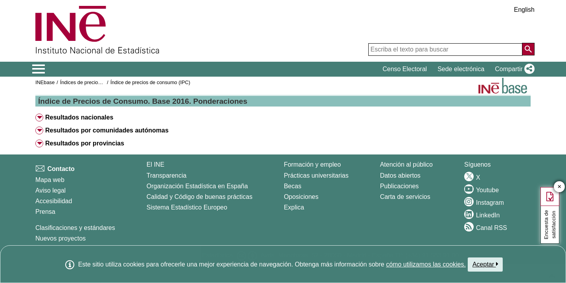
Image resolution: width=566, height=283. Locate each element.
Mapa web (49, 179)
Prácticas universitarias (316, 175)
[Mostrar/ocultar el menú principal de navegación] (38, 69)
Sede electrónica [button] (460, 69)
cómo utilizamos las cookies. (426, 264)
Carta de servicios (405, 196)
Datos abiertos (400, 175)
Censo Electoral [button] (404, 69)
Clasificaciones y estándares (75, 227)
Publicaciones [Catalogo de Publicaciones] (399, 186)
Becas (292, 186)
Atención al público (406, 164)
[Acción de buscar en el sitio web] (528, 49)
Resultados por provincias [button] (84, 143)
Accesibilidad (53, 201)
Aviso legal (50, 190)
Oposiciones (301, 196)
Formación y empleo (312, 164)
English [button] (524, 9)
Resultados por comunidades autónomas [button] (107, 130)
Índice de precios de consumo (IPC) (150, 82)
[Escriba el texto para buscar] (445, 49)
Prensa (45, 211)
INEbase (45, 82)
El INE (155, 164)
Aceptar (485, 264)
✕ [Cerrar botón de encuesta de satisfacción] (559, 187)
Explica (294, 207)
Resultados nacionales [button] (79, 117)
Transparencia (167, 175)
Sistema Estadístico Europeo (187, 207)
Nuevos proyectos (60, 238)
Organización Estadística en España (197, 186)
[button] (513, 69)
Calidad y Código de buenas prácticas (200, 196)
